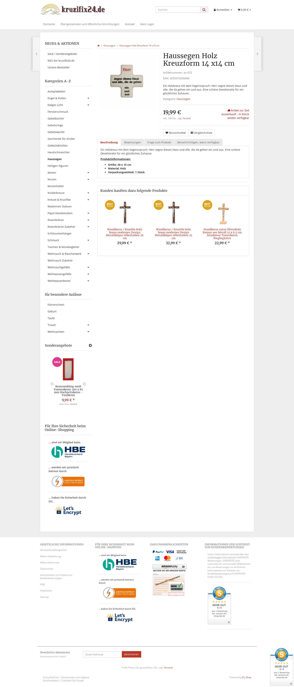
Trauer (70, 325)
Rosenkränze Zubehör (70, 226)
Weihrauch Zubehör (60, 260)
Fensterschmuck (58, 111)
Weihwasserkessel (70, 280)
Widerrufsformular (50, 562)
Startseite (49, 24)
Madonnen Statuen (60, 206)
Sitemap (44, 597)
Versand (187, 118)
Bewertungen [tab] (132, 142)
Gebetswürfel (56, 132)
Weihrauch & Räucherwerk (70, 253)
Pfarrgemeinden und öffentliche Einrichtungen (90, 24)
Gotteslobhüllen (58, 145)
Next (84, 384)
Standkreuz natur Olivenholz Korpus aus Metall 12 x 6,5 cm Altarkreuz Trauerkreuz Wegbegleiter (222, 234)
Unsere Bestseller (59, 67)
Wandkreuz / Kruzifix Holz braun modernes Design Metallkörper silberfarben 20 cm (124, 234)
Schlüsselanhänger (60, 233)
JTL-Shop (246, 677)
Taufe (51, 318)
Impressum (46, 590)
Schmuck (70, 240)
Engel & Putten (70, 98)
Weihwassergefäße (70, 274)
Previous (52, 384)
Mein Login (147, 24)
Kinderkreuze (70, 193)
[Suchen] (178, 9)
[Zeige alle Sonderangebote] (90, 345)
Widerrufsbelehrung (50, 556)
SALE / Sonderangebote (62, 54)
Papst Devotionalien (70, 213)
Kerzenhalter (56, 186)
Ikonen (70, 172)
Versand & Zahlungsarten (53, 550)
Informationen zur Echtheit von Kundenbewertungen (56, 576)
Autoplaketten (56, 91)
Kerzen (70, 179)
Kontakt (130, 24)
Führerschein (56, 304)
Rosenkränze (70, 220)
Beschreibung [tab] (109, 142)
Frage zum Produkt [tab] (159, 142)
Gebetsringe (55, 125)
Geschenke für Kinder (61, 139)
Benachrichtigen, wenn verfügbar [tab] (198, 142)
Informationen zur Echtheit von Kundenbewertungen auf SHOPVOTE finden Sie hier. (226, 573)
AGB (42, 584)
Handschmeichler (59, 152)
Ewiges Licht (70, 105)
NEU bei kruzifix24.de (61, 60)
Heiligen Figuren (58, 166)
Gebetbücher (56, 118)
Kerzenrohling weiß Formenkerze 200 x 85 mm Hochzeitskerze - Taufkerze (68, 391)
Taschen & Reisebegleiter (64, 247)
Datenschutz (46, 568)
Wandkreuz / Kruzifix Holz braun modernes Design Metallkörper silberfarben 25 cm (173, 234)
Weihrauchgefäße (70, 267)
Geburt (52, 311)
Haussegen (183, 99)
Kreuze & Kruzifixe (70, 199)
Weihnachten (70, 331)
